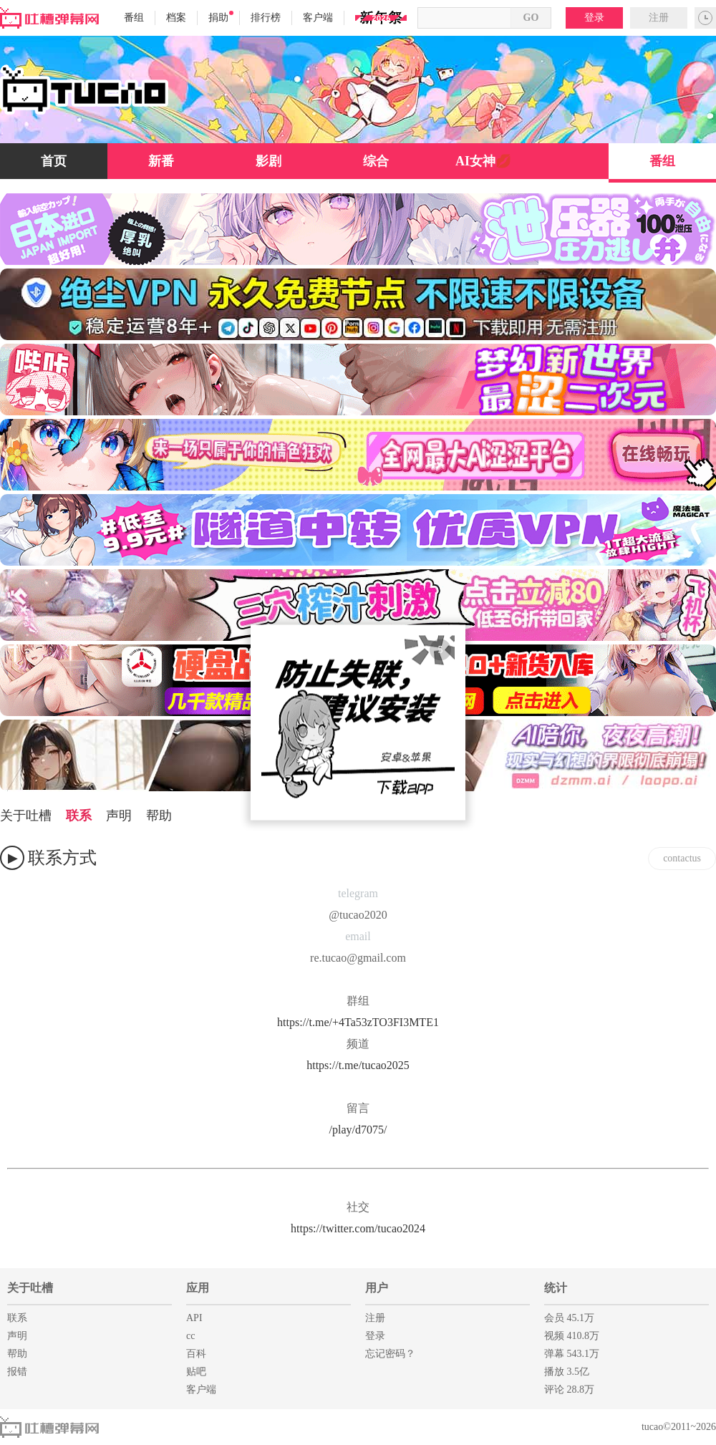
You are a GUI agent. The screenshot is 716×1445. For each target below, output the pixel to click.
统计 (555, 1288)
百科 (196, 1353)
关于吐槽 (26, 815)
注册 (659, 17)
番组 (134, 17)
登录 (594, 17)
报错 (17, 1371)
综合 (376, 161)
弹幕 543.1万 (571, 1353)
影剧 (268, 161)
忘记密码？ (390, 1353)
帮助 (159, 815)
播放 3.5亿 (566, 1371)
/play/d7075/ (358, 1129)
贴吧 (196, 1371)
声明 (119, 815)
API (194, 1318)
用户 (376, 1288)
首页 (54, 161)
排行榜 (266, 17)
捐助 (220, 17)
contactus (682, 858)
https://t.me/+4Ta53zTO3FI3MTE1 (358, 1022)
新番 (161, 161)
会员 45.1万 (569, 1318)
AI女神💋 (483, 161)
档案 (176, 17)
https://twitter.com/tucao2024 (358, 1228)
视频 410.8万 (571, 1335)
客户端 (318, 17)
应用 (197, 1288)
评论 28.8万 (569, 1389)
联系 (79, 815)
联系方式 (62, 858)
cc (190, 1335)
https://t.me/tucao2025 (358, 1065)
